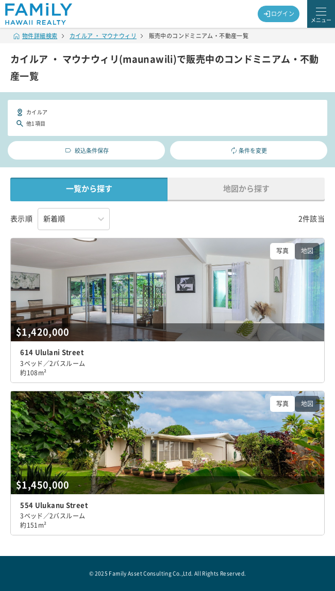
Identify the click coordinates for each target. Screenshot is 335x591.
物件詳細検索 (35, 36)
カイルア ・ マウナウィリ (103, 36)
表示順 (21, 218)
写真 (282, 251)
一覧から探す (89, 189)
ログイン (279, 14)
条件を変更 (249, 150)
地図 (307, 251)
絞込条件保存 (86, 150)
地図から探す (246, 189)
